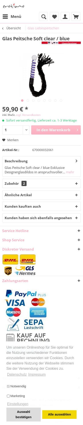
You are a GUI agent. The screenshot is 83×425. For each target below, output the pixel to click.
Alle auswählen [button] (59, 414)
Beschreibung (16, 161)
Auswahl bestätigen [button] (23, 414)
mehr (69, 172)
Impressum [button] (37, 374)
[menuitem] (11, 16)
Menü (12, 16)
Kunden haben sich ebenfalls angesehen (38, 218)
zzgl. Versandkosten (28, 115)
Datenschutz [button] (17, 374)
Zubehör (16, 183)
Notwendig (16, 386)
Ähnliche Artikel (18, 195)
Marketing (16, 396)
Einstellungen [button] (17, 404)
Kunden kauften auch (23, 206)
